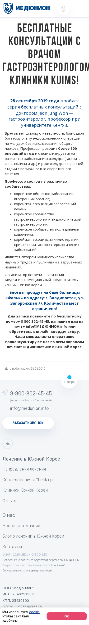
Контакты (12, 546)
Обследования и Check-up (27, 479)
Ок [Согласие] (66, 616)
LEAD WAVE (58, 565)
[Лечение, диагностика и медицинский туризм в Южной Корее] (27, 8)
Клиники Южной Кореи (25, 490)
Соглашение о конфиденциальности (27, 570)
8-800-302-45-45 (31, 393)
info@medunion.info (29, 408)
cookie (34, 612)
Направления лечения (24, 468)
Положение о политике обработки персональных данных (40, 560)
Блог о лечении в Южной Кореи (33, 536)
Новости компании (21, 525)
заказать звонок (28, 423)
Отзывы (10, 500)
